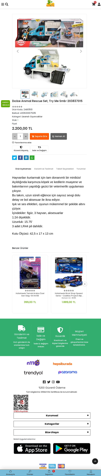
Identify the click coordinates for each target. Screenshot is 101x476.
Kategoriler (52, 424)
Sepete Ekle (39, 136)
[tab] (23, 169)
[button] (17, 51)
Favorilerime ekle (21, 142)
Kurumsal (52, 415)
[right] (84, 284)
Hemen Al (58, 136)
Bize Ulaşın (52, 432)
